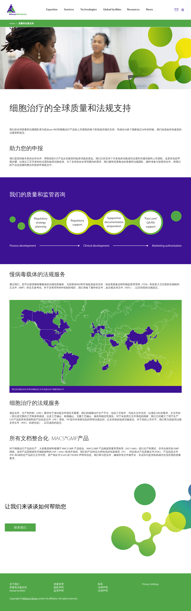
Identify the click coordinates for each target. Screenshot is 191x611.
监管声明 (59, 590)
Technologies (88, 9)
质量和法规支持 (18, 587)
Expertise (52, 9)
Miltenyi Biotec (30, 598)
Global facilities (112, 9)
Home (12, 23)
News (149, 9)
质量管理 (59, 584)
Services (69, 9)
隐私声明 (59, 587)
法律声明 (103, 587)
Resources (133, 9)
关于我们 (14, 584)
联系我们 (20, 527)
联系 (100, 584)
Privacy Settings (150, 584)
